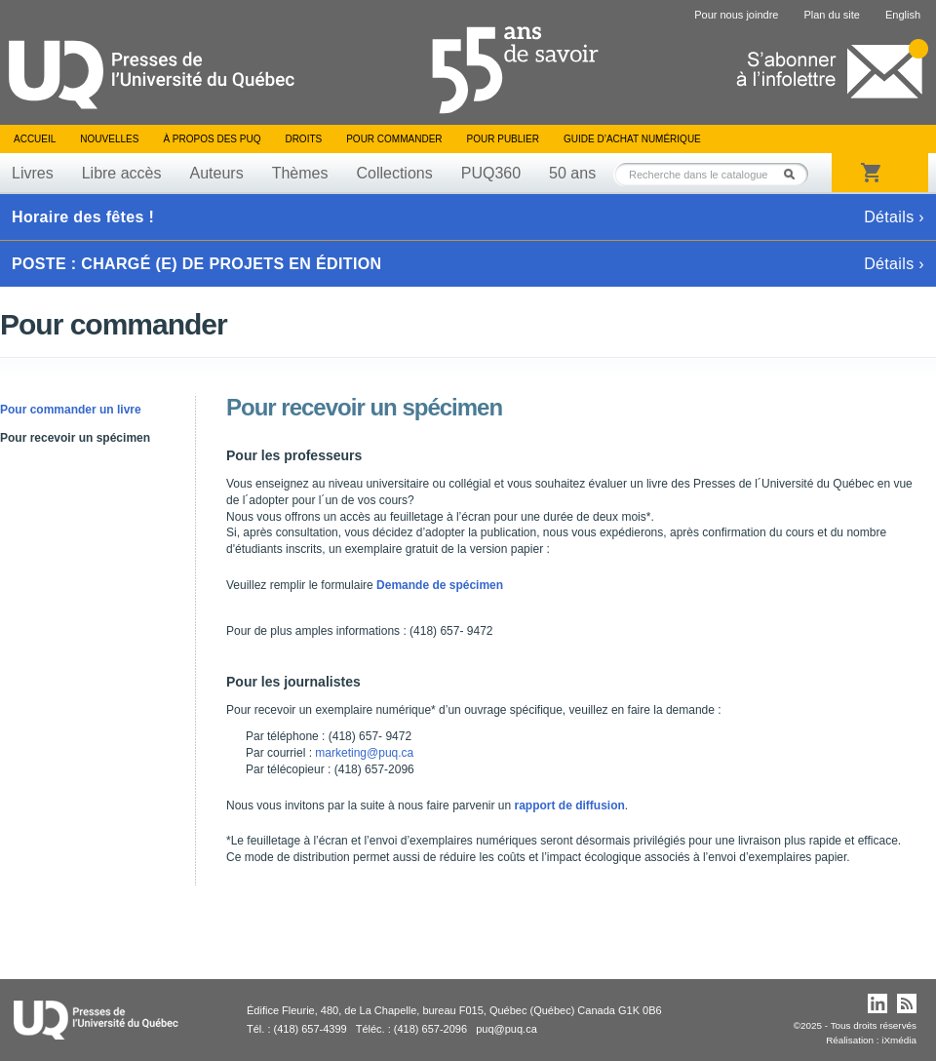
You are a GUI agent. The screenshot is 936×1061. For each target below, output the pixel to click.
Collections (394, 173)
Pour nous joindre (736, 14)
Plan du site (831, 14)
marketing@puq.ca (364, 753)
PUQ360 (491, 173)
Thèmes (300, 173)
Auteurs (217, 173)
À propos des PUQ (211, 139)
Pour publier (503, 139)
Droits (303, 139)
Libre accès (122, 173)
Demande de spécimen (439, 585)
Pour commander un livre (70, 409)
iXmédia (898, 1040)
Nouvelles (109, 139)
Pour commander (394, 139)
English (902, 14)
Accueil (35, 139)
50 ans (572, 173)
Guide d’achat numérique (632, 139)
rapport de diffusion (570, 805)
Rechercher (794, 174)
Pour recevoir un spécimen (75, 438)
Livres (33, 173)
